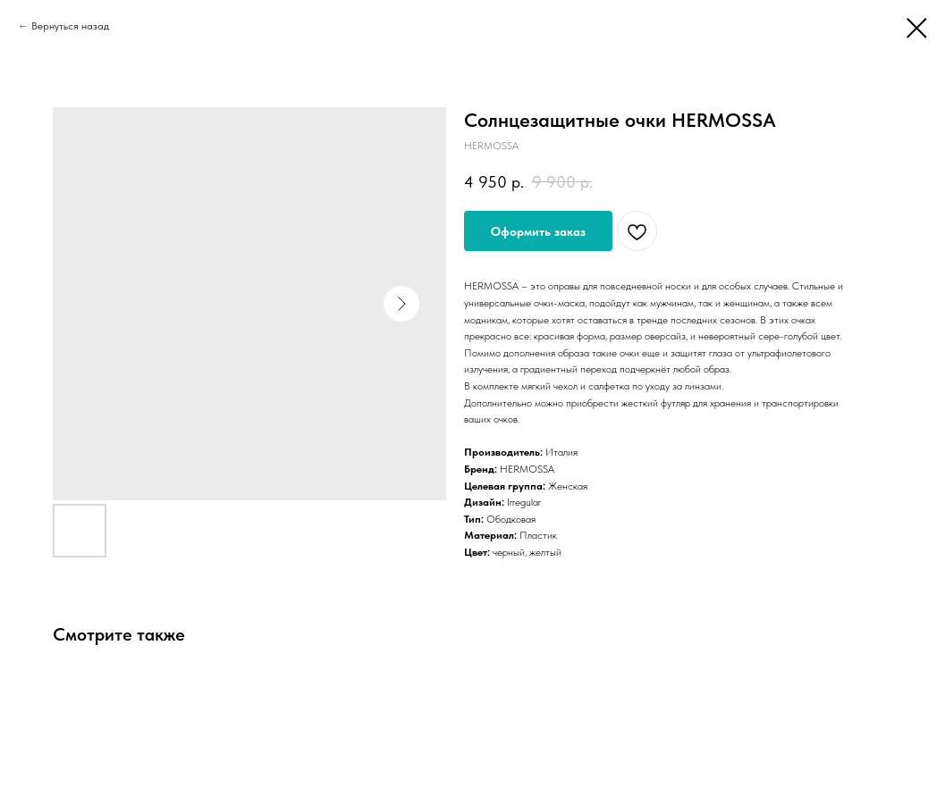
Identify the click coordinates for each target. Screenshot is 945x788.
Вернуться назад (70, 26)
